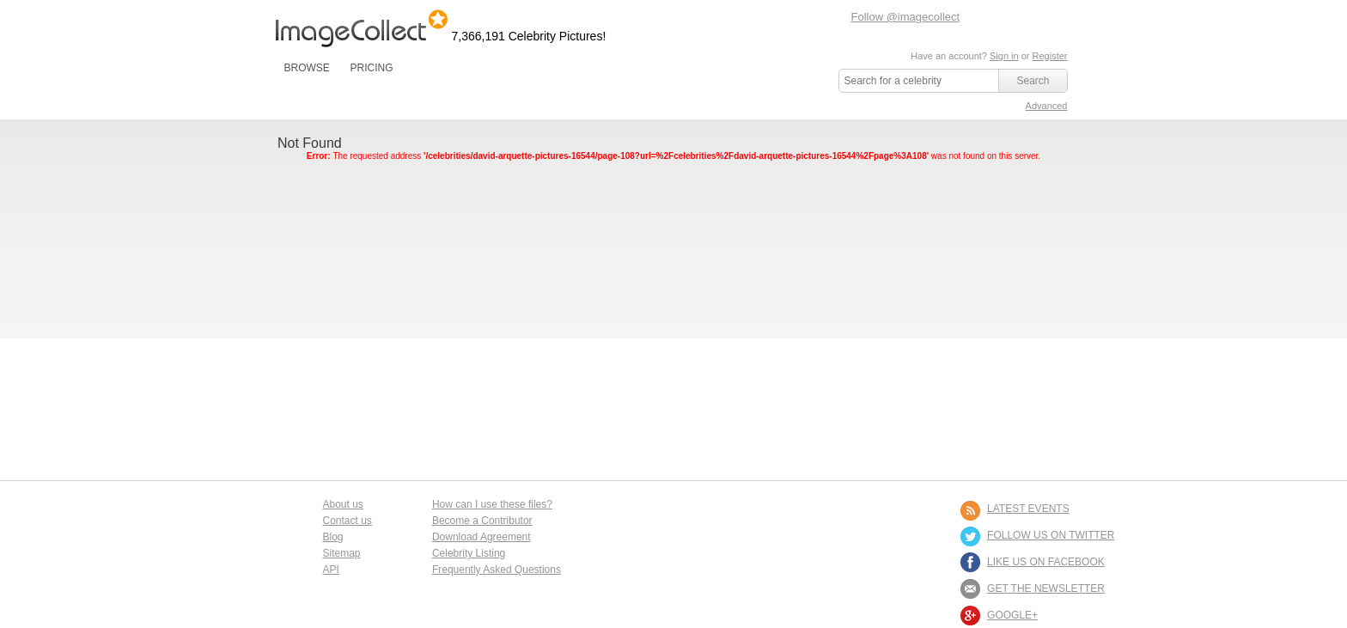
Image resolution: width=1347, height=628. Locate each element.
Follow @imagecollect (905, 16)
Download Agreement (481, 537)
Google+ (1012, 615)
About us (343, 504)
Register (1050, 56)
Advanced (1047, 106)
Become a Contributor (482, 521)
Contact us (347, 521)
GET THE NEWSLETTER (1046, 588)
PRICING (371, 68)
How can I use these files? (492, 504)
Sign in (1004, 56)
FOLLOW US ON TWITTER (1050, 535)
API (331, 570)
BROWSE (307, 68)
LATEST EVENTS (1028, 509)
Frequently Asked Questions (496, 570)
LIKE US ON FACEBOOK (1046, 562)
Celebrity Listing (468, 553)
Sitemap (342, 553)
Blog (333, 537)
